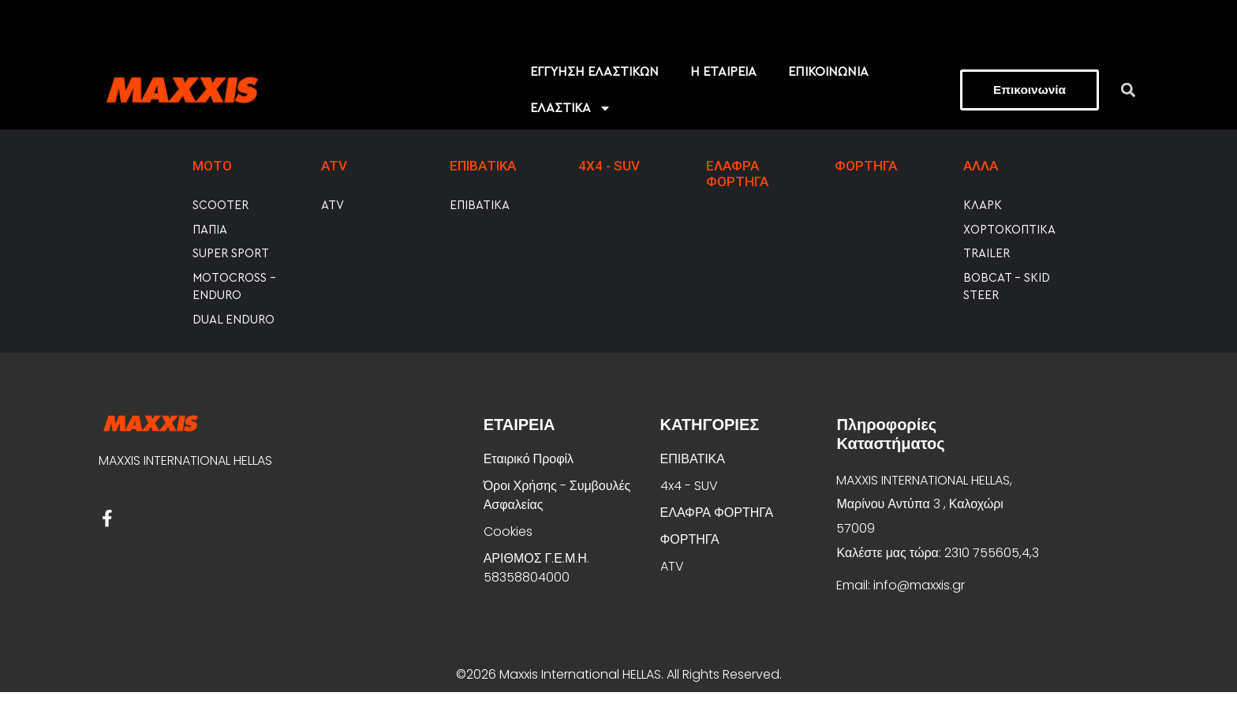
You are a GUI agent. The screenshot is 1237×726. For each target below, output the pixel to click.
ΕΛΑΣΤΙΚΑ (570, 142)
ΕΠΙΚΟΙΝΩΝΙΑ (828, 105)
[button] (1129, 123)
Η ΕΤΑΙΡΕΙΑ (723, 105)
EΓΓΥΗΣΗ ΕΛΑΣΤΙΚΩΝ (594, 105)
